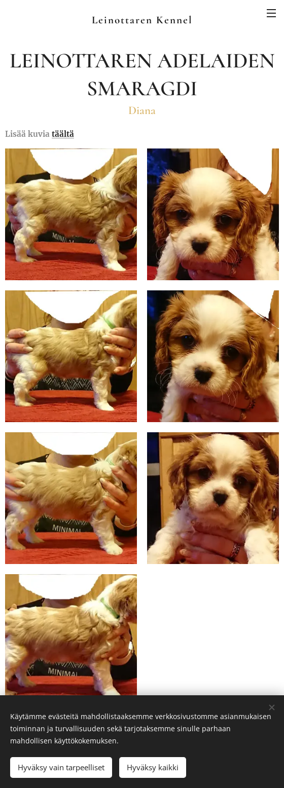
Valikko (271, 13)
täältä (63, 134)
